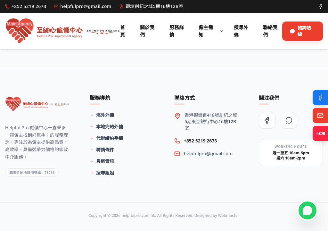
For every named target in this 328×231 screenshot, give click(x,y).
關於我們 (147, 31)
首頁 (122, 31)
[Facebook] (320, 97)
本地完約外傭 (106, 127)
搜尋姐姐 (102, 173)
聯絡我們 (270, 31)
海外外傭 (102, 115)
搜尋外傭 (241, 31)
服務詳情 (176, 31)
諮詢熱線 (300, 31)
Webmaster (228, 215)
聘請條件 (102, 150)
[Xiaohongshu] (320, 133)
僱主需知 (211, 31)
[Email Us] (320, 115)
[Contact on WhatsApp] (307, 210)
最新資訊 (102, 161)
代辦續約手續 (106, 138)
